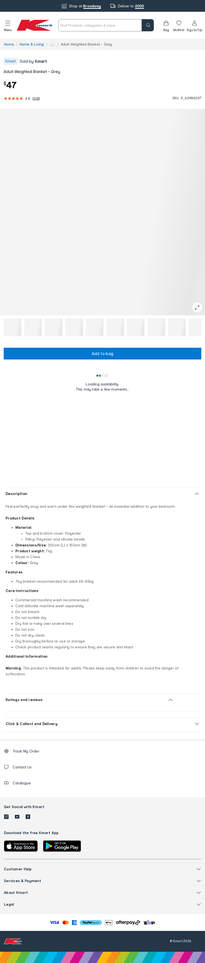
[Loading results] (102, 375)
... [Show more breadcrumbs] (52, 44)
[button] (7, 25)
